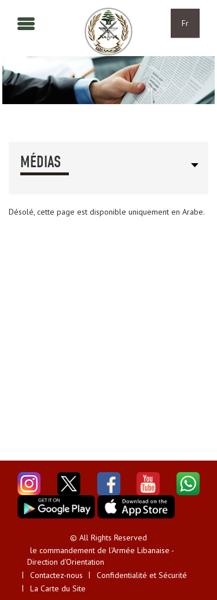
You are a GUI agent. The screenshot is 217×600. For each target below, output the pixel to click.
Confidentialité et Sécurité (142, 575)
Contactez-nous (56, 575)
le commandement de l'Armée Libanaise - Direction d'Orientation (100, 556)
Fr (185, 23)
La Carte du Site (58, 588)
